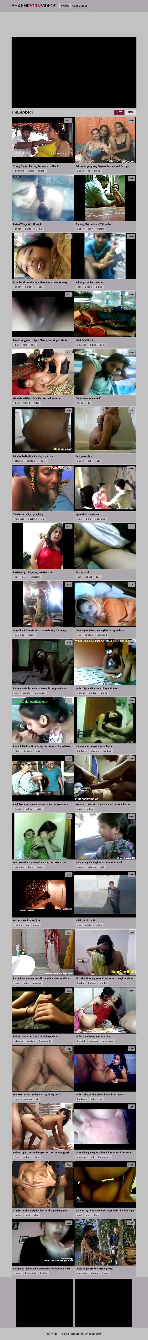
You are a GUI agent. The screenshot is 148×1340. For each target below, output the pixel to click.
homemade (39, 693)
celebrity (19, 635)
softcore (19, 171)
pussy (80, 171)
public (28, 809)
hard (27, 1215)
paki (37, 751)
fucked (26, 403)
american (82, 1273)
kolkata (92, 983)
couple (43, 461)
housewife (30, 1273)
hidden (88, 287)
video (37, 403)
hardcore (30, 229)
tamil (30, 867)
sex (17, 345)
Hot (119, 112)
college (81, 693)
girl (79, 287)
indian (31, 171)
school (88, 577)
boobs (18, 809)
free (17, 1157)
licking (18, 925)
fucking (100, 229)
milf (40, 229)
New (130, 112)
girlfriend (102, 635)
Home (65, 5)
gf (37, 1099)
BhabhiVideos (34, 5)
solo (24, 577)
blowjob (19, 461)
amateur (81, 345)
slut (42, 519)
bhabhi (41, 171)
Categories (79, 5)
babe (26, 983)
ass (40, 287)
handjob (107, 751)
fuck (102, 867)
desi (102, 345)
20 (88, 403)
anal (33, 345)
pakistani (35, 577)
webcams (100, 519)
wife (25, 345)
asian (36, 925)
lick (89, 461)
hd (89, 171)
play (36, 1215)
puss (80, 809)
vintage (94, 1273)
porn (88, 519)
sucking (32, 519)
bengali (28, 751)
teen (17, 983)
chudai (103, 983)
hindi (17, 751)
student (93, 693)
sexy (90, 229)
